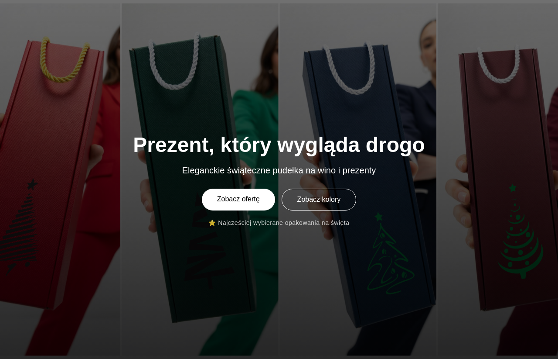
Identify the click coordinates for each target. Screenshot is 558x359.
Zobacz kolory (319, 199)
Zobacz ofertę (238, 199)
